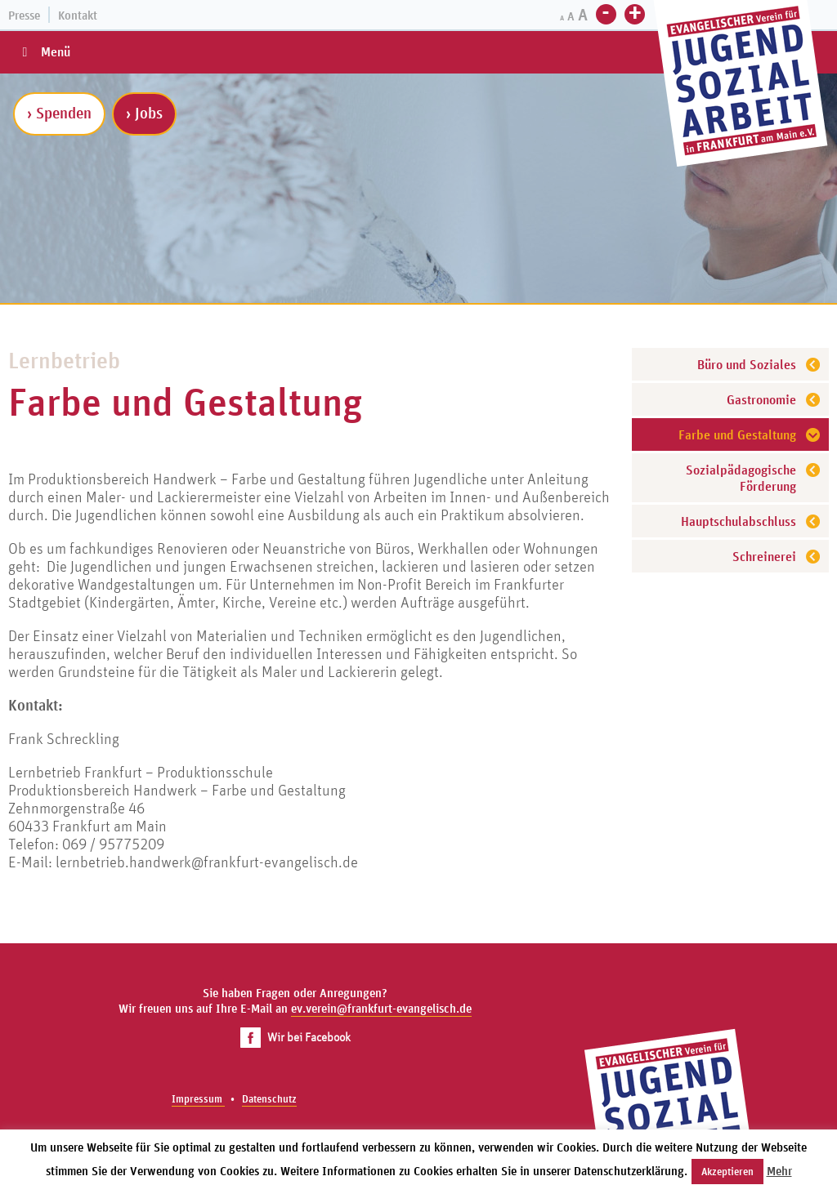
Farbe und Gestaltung (737, 434)
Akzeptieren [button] (727, 1171)
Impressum (198, 1099)
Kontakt (77, 15)
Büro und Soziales (746, 364)
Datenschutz (269, 1099)
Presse (24, 15)
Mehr (779, 1170)
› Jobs (144, 113)
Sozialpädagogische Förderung (741, 477)
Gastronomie (761, 399)
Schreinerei (764, 556)
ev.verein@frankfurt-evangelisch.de (381, 1008)
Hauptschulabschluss (738, 521)
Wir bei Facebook (295, 1037)
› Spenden (59, 113)
